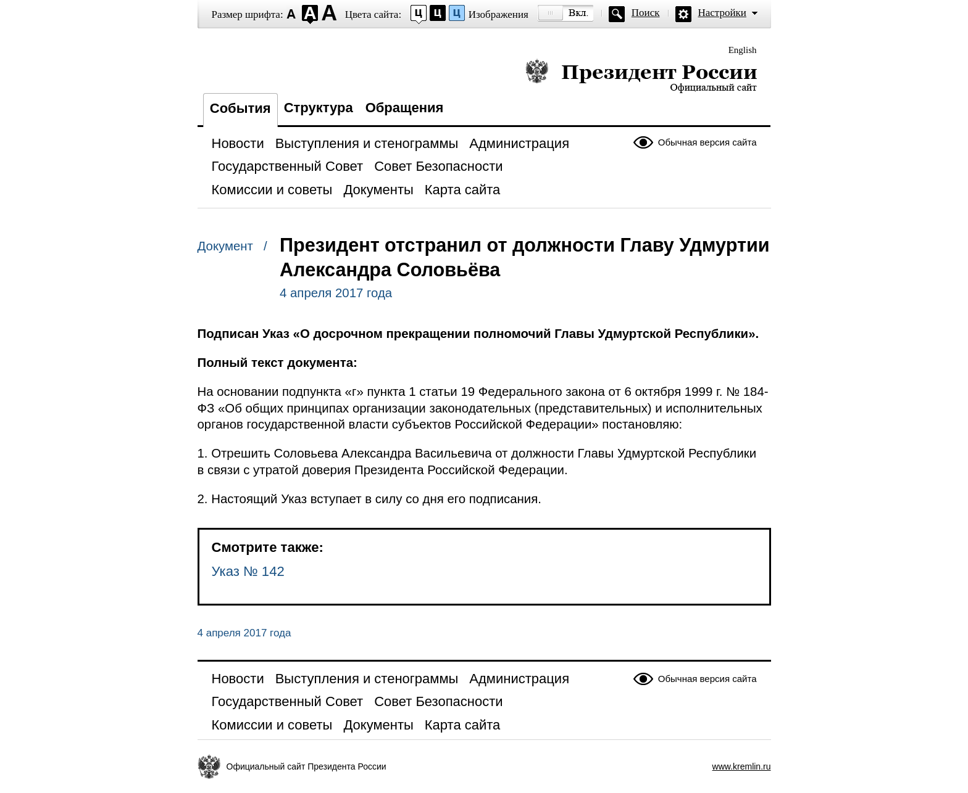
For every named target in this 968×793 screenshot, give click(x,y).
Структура (318, 107)
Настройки (722, 12)
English (742, 50)
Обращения (404, 107)
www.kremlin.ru (741, 766)
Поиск (646, 12)
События (240, 108)
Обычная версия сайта (707, 142)
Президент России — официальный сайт (641, 75)
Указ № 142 (248, 571)
